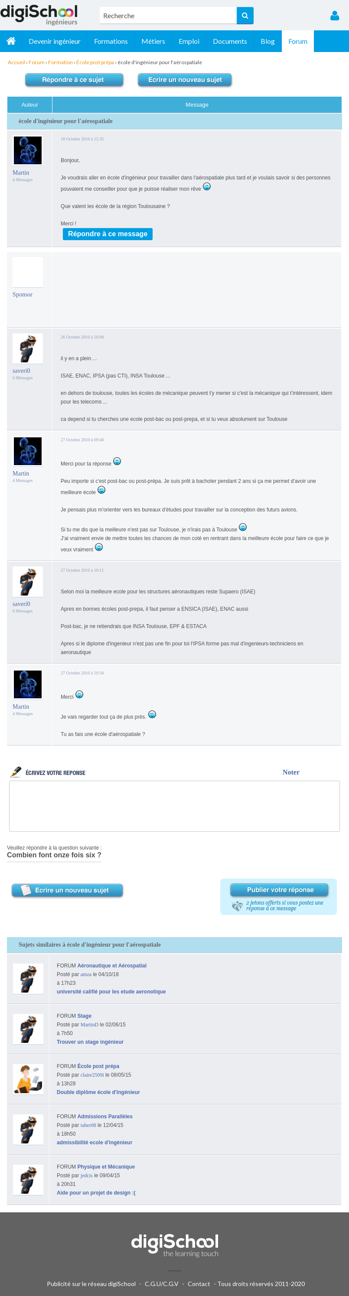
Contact (199, 1283)
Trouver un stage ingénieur (90, 1042)
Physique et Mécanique (106, 1167)
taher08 (88, 1125)
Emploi (189, 41)
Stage (84, 1016)
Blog (268, 41)
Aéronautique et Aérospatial (112, 966)
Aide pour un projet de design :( (96, 1193)
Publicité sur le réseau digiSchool (91, 1283)
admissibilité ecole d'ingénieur (94, 1143)
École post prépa (98, 1066)
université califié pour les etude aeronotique (111, 992)
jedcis (87, 1175)
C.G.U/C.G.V (162, 1283)
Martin (21, 172)
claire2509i (92, 1075)
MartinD (89, 1025)
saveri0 (21, 371)
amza (86, 974)
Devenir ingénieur (55, 41)
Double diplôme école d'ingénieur (98, 1092)
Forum (297, 41)
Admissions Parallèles (104, 1117)
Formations (111, 41)
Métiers (153, 41)
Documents (230, 41)
